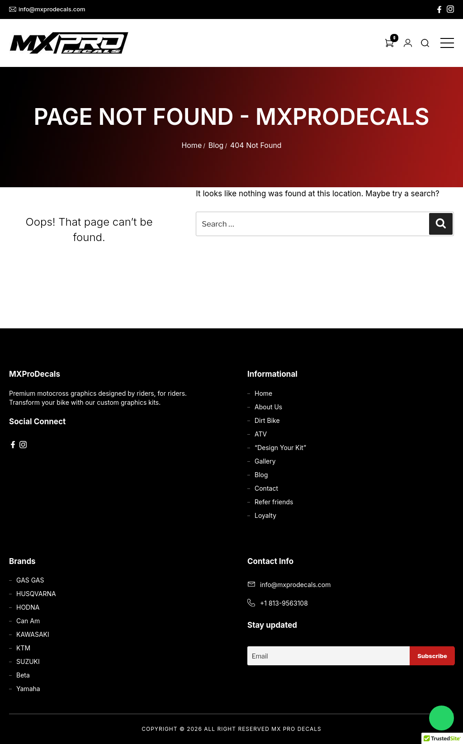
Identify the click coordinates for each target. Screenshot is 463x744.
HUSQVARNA (36, 593)
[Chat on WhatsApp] (441, 718)
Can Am (28, 621)
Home (191, 145)
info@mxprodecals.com (47, 9)
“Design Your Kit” (280, 447)
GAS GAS (30, 580)
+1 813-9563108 (284, 603)
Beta (23, 675)
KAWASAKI (32, 634)
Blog (216, 145)
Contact (266, 488)
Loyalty (265, 515)
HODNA (27, 607)
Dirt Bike (267, 420)
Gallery (265, 461)
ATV (261, 434)
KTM (23, 648)
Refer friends (274, 502)
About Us (268, 407)
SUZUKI (28, 661)
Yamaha (28, 688)
